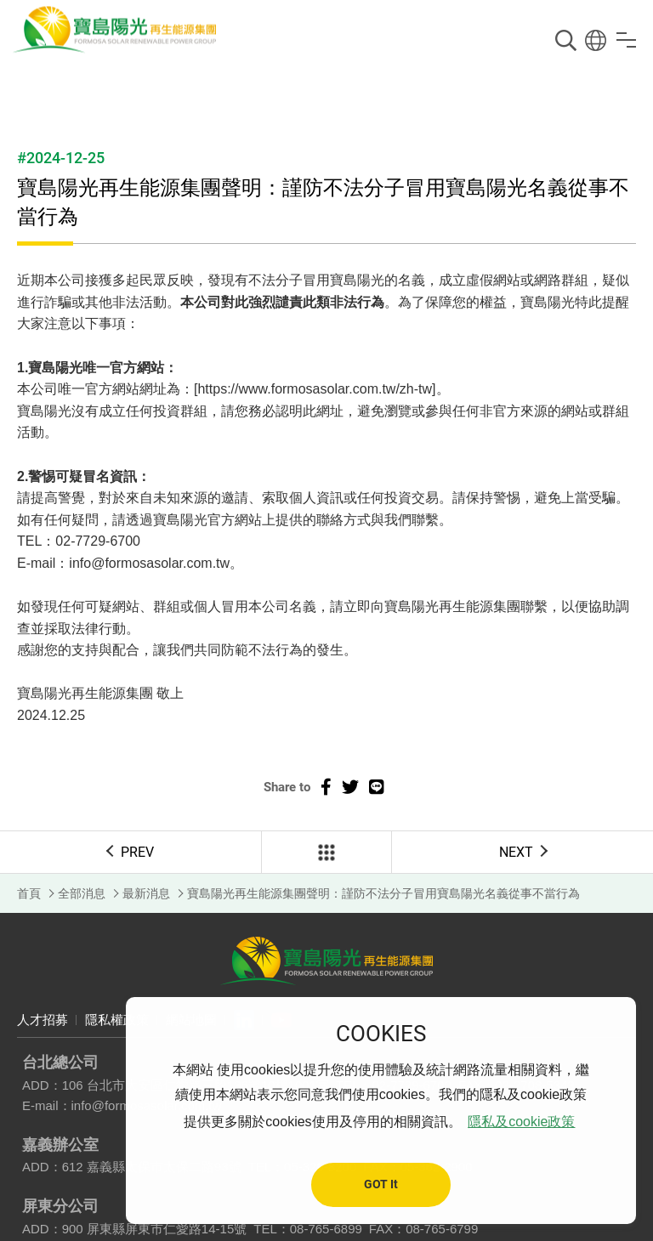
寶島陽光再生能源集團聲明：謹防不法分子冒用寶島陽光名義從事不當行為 (383, 893)
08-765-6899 (326, 1228)
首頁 (29, 893)
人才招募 (42, 1019)
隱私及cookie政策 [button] (521, 1121)
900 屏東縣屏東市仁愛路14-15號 (154, 1228)
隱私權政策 (117, 1019)
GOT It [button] (381, 1184)
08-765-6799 (442, 1228)
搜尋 (565, 40)
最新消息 (146, 893)
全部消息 (81, 893)
